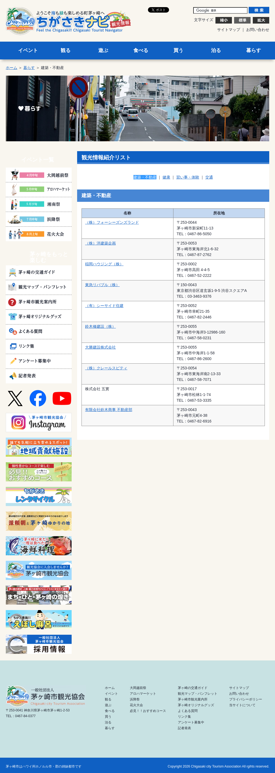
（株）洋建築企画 (100, 243)
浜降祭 (135, 699)
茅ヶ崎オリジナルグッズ (196, 705)
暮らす (253, 50)
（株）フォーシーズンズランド (112, 222)
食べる (140, 50)
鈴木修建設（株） (100, 326)
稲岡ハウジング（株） (104, 264)
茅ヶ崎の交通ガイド (192, 688)
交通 (209, 177)
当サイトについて (242, 705)
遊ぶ (103, 50)
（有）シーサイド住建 (104, 305)
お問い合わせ (257, 29)
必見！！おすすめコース (148, 711)
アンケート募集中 (191, 722)
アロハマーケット (143, 694)
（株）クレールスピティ (106, 368)
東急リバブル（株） (102, 285)
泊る (216, 50)
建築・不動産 (144, 177)
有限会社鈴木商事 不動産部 (108, 409)
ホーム (11, 67)
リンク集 (184, 717)
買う (178, 50)
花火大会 (136, 705)
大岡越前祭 (138, 688)
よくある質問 (188, 711)
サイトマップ (228, 29)
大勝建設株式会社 (100, 347)
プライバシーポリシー (245, 699)
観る (66, 50)
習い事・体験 (187, 177)
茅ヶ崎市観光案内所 (192, 699)
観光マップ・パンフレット (197, 694)
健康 (166, 177)
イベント (28, 50)
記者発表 (184, 728)
